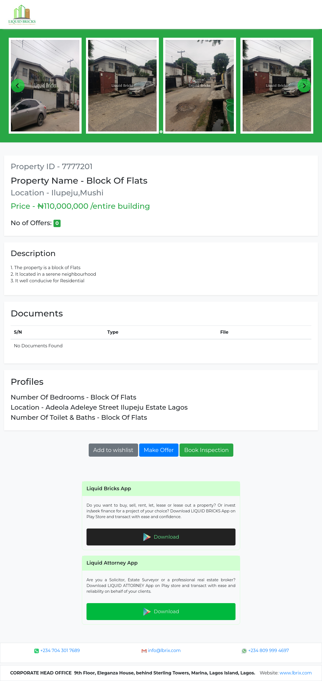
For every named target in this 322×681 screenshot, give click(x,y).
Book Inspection (206, 450)
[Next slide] (304, 85)
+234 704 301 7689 (57, 650)
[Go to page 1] (160, 131)
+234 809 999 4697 (265, 650)
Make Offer (159, 450)
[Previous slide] (18, 85)
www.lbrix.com (296, 673)
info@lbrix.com (161, 650)
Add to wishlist (113, 450)
